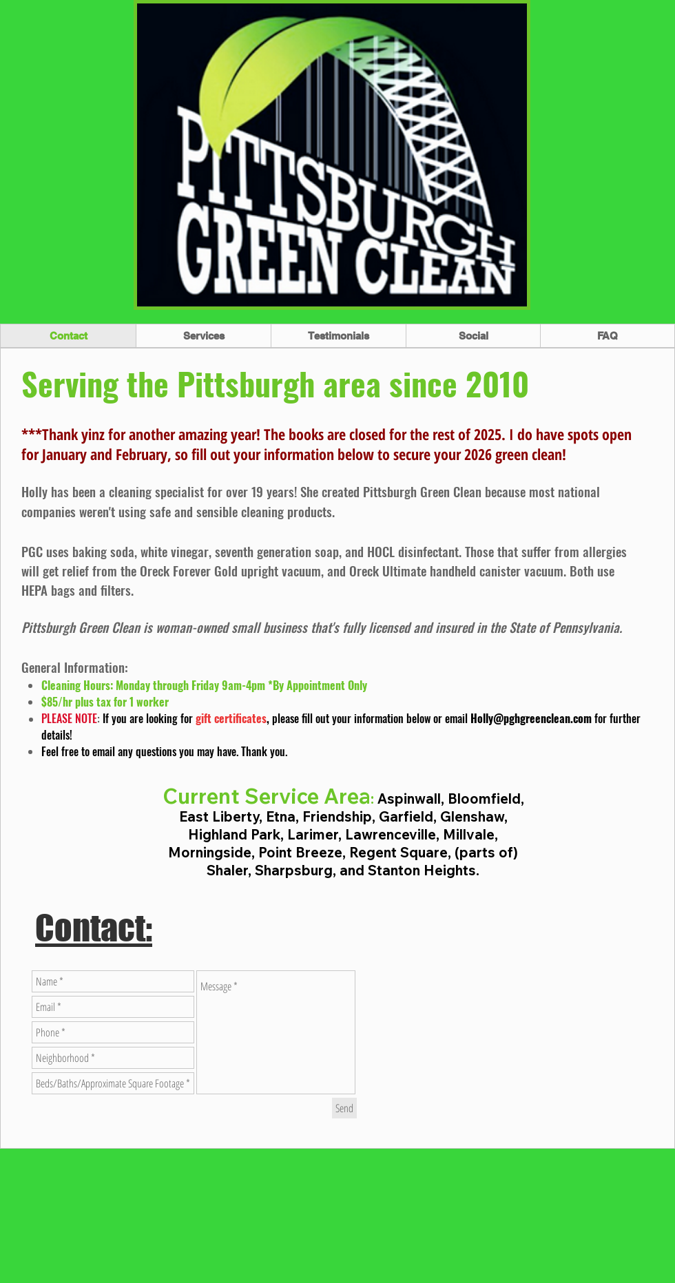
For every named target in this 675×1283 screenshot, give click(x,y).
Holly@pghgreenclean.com (531, 718)
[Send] (344, 1108)
